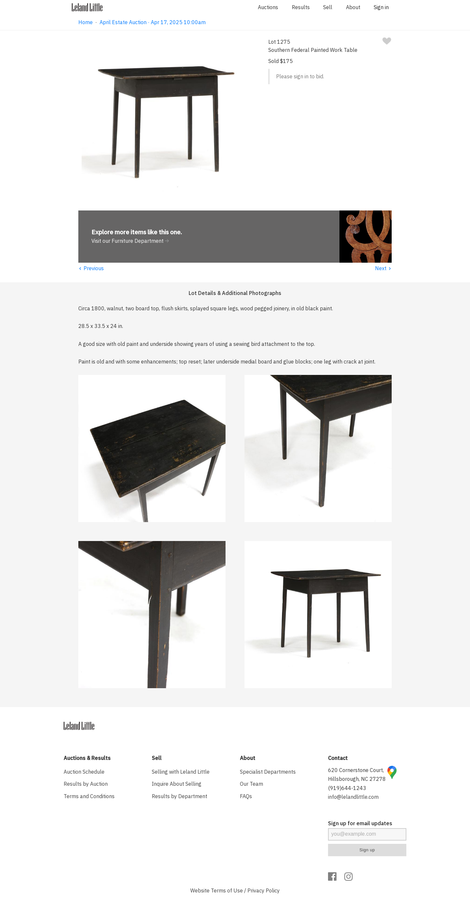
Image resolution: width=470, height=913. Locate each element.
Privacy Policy (263, 890)
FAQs (246, 796)
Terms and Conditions (89, 796)
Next (383, 268)
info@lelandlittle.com (353, 797)
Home (85, 22)
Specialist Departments (268, 771)
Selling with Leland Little (181, 771)
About (353, 7)
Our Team (251, 784)
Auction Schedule (84, 771)
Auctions (268, 7)
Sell (327, 7)
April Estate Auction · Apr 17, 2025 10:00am (153, 22)
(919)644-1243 (347, 788)
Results (301, 7)
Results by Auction (86, 784)
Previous (91, 268)
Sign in (381, 7)
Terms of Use (227, 890)
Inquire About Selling (176, 784)
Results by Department (179, 796)
